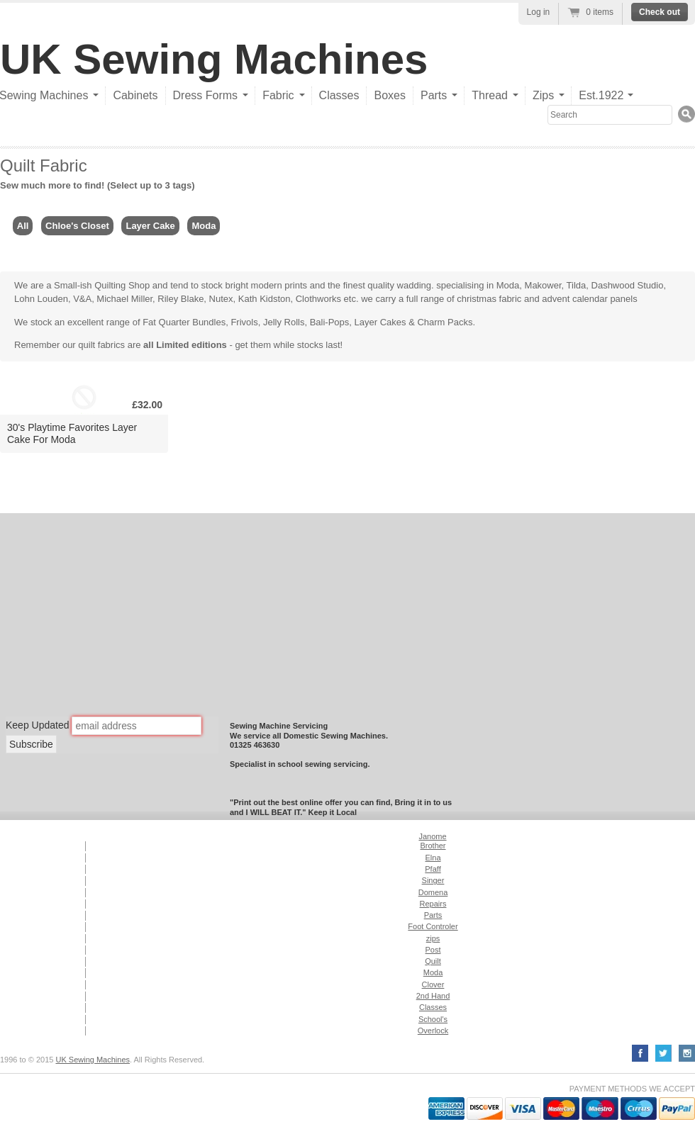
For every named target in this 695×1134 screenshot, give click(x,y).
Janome (432, 836)
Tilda (576, 285)
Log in (538, 12)
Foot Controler (432, 926)
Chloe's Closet (77, 225)
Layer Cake (150, 225)
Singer (433, 880)
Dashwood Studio (627, 285)
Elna (432, 857)
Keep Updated (38, 725)
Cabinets (135, 95)
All (23, 225)
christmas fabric (489, 298)
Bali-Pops (330, 322)
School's (432, 1019)
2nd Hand (433, 996)
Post (432, 949)
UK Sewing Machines (214, 59)
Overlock (433, 1030)
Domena (433, 892)
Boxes (389, 95)
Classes (339, 95)
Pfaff (432, 869)
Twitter (663, 1053)
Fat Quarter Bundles (184, 322)
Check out (659, 12)
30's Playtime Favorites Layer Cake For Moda (72, 433)
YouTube (687, 1053)
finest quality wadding (387, 285)
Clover (433, 984)
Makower (543, 285)
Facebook (640, 1053)
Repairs (433, 903)
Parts (433, 915)
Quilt (433, 961)
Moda (203, 225)
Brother (432, 845)
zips (433, 938)
